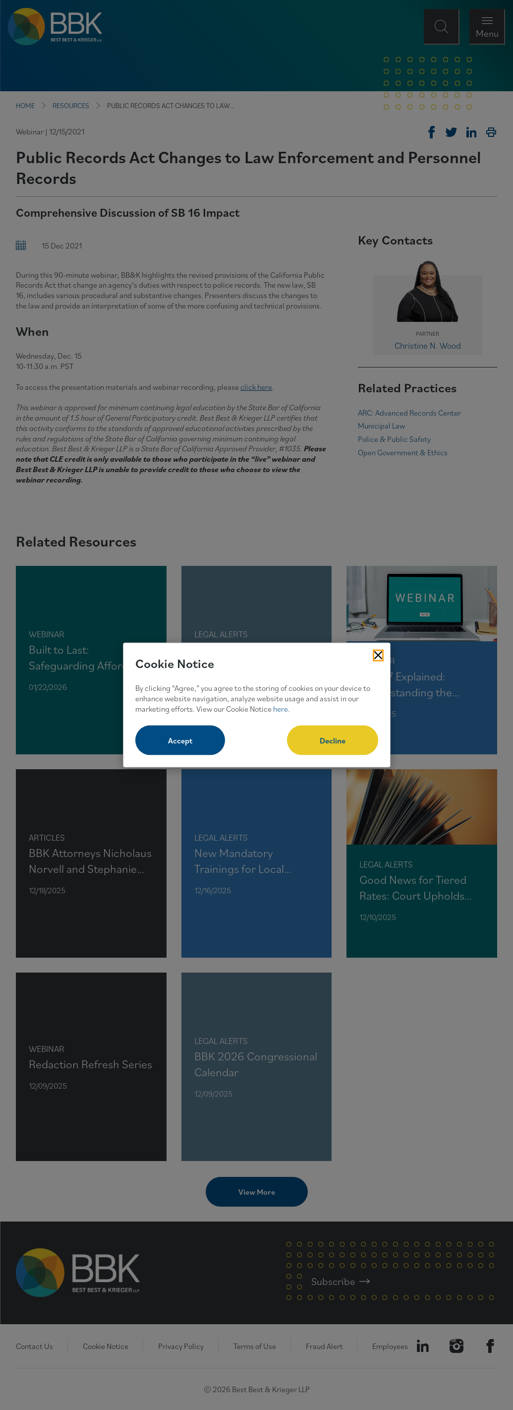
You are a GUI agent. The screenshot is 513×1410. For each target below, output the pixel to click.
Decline (332, 740)
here (280, 708)
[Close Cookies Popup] (378, 655)
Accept (180, 740)
